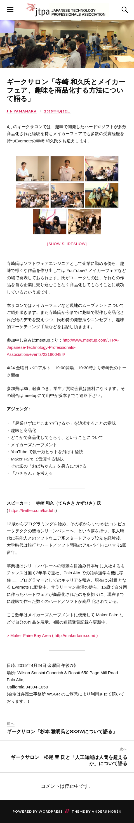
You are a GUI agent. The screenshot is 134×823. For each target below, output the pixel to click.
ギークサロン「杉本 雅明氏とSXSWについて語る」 (62, 731)
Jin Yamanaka (22, 111)
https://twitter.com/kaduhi (32, 510)
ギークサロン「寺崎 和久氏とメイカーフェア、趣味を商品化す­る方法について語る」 (66, 90)
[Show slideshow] (67, 244)
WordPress (51, 811)
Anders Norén (106, 811)
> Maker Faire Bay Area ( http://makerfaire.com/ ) (52, 635)
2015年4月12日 (57, 111)
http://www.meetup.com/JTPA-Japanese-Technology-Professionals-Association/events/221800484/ (63, 347)
